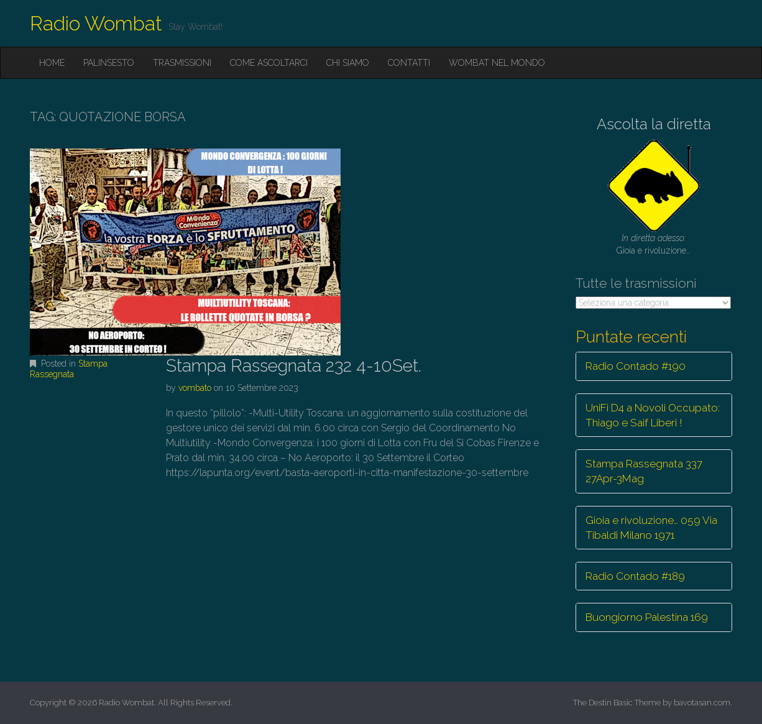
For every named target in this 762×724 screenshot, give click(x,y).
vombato (194, 388)
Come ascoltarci (269, 63)
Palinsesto (108, 63)
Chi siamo (347, 63)
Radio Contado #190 (635, 366)
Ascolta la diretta (654, 124)
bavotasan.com (702, 702)
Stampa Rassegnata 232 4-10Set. (293, 365)
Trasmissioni (182, 63)
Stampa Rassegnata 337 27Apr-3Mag (643, 471)
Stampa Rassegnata (69, 369)
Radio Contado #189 (635, 576)
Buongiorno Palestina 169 (646, 617)
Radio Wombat (96, 23)
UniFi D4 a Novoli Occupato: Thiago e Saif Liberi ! (652, 415)
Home (52, 63)
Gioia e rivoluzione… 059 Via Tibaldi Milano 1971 (651, 527)
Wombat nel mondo (497, 63)
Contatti (409, 63)
